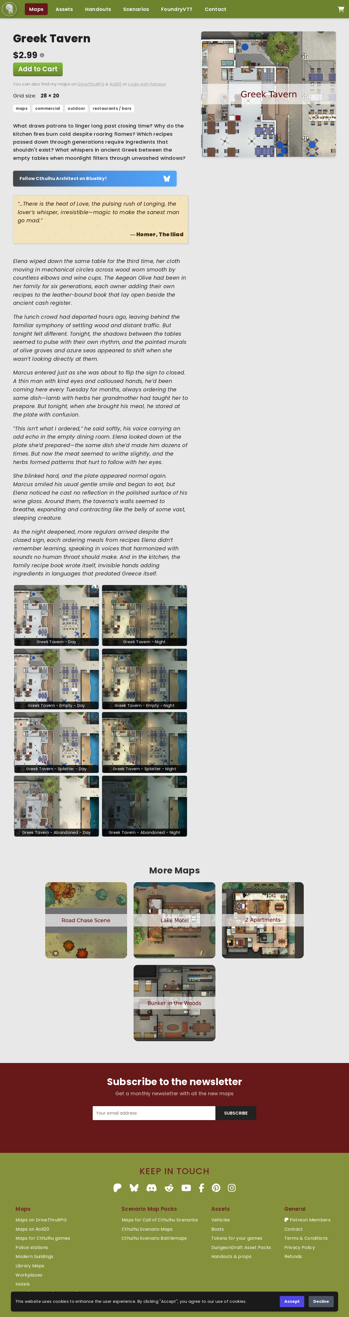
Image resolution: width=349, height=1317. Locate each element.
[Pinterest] (216, 1188)
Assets (64, 9)
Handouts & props (231, 1256)
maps (22, 108)
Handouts (98, 9)
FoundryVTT (176, 9)
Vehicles (220, 1220)
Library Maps (30, 1266)
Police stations (32, 1247)
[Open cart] (341, 9)
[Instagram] (232, 1188)
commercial (47, 108)
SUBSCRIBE (236, 1113)
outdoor (76, 108)
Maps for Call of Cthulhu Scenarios (160, 1220)
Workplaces (29, 1275)
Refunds (293, 1256)
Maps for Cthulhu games (43, 1238)
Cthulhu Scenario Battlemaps (154, 1238)
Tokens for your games (237, 1238)
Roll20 (116, 84)
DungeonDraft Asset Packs (241, 1247)
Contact (216, 9)
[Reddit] (169, 1188)
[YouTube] (186, 1188)
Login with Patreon (147, 84)
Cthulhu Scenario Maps (147, 1229)
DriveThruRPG (91, 84)
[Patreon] (117, 1188)
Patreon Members (307, 1220)
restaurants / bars (112, 108)
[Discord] (151, 1188)
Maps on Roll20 (32, 1229)
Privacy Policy (299, 1247)
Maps (36, 9)
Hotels (23, 1284)
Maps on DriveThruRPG (41, 1220)
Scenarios (136, 9)
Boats (217, 1229)
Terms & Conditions (306, 1238)
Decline (321, 1301)
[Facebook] (201, 1188)
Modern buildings (34, 1256)
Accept (292, 1301)
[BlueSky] (134, 1188)
